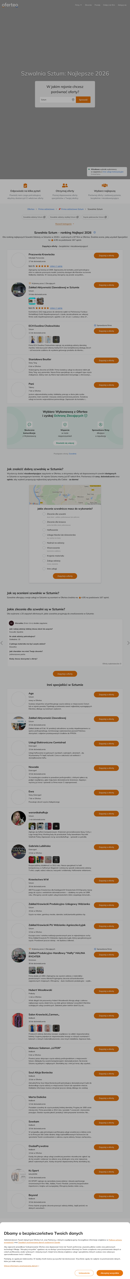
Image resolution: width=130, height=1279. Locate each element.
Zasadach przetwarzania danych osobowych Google (39, 1242)
